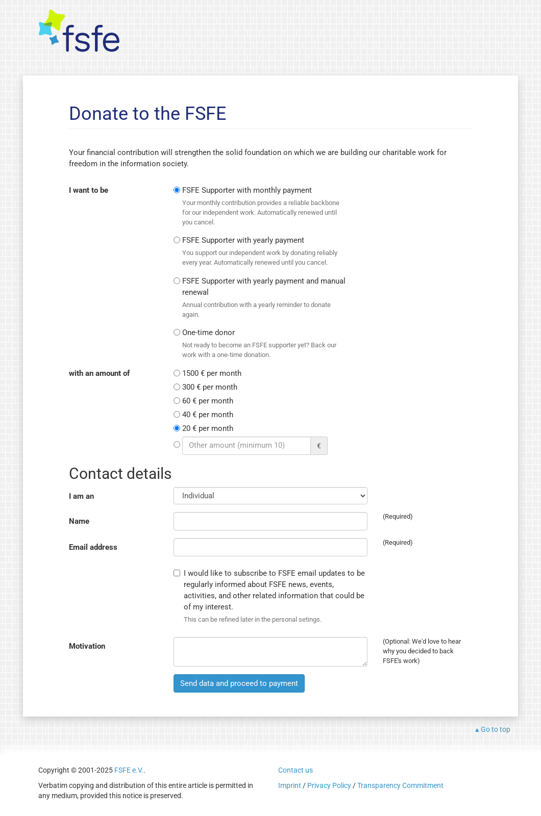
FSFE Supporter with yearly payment (264, 251)
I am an (81, 496)
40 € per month (207, 414)
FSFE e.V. (128, 770)
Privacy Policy (329, 785)
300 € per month (209, 387)
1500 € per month (211, 373)
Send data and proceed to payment (239, 683)
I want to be (88, 190)
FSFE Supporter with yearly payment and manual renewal (264, 297)
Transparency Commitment (400, 785)
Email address (93, 547)
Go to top (495, 729)
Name (79, 521)
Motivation (87, 646)
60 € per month (207, 400)
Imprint (289, 785)
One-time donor (264, 344)
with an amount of (99, 373)
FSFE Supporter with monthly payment (264, 206)
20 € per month (207, 428)
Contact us (295, 770)
